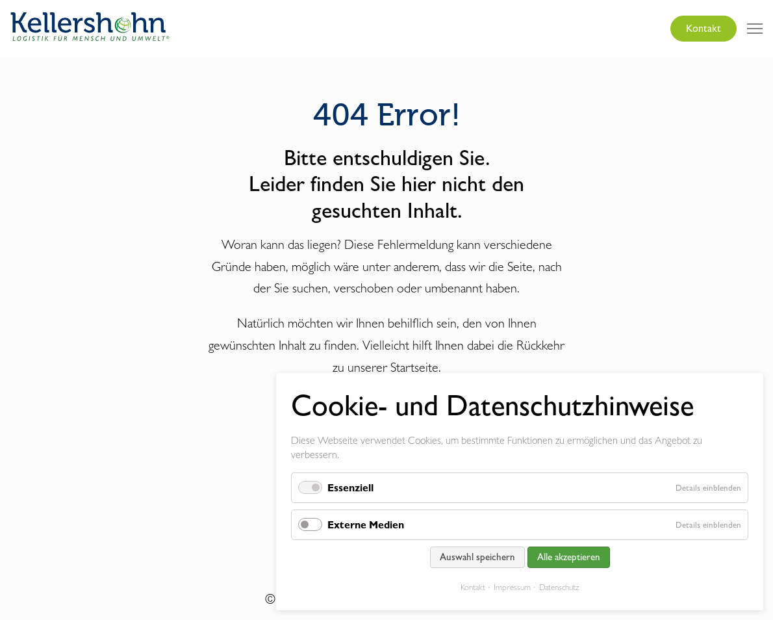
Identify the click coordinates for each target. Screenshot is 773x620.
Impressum (512, 587)
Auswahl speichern (477, 557)
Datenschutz (559, 587)
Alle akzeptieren (568, 557)
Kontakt (703, 28)
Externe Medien (365, 525)
